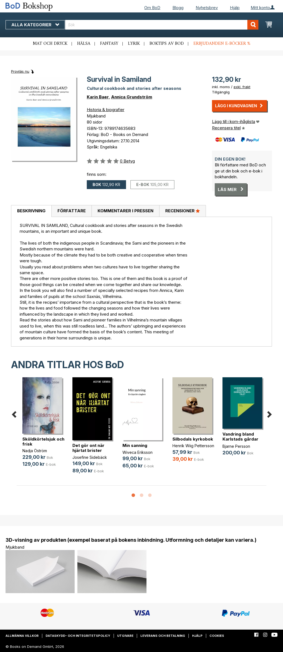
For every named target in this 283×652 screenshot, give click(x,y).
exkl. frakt (242, 87)
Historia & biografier (105, 109)
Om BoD (152, 7)
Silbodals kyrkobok (192, 439)
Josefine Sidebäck (89, 457)
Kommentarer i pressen (125, 210)
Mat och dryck (50, 44)
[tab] (31, 211)
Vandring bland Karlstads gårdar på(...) (240, 439)
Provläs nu (20, 71)
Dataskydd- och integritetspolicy (78, 636)
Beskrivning (31, 210)
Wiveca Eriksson (137, 452)
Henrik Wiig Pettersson (193, 445)
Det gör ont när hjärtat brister (88, 448)
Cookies (216, 636)
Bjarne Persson (236, 446)
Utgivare (125, 636)
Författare (71, 210)
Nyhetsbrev (207, 7)
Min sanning (134, 445)
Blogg (178, 7)
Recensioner (182, 211)
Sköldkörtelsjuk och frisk (43, 441)
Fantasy (109, 44)
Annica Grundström (131, 96)
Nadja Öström (34, 450)
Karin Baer (98, 96)
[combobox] (161, 25)
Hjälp (235, 7)
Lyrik (134, 44)
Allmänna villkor (22, 636)
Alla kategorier (35, 24)
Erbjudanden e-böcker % (221, 44)
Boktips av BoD (167, 44)
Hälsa (83, 44)
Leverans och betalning (162, 636)
